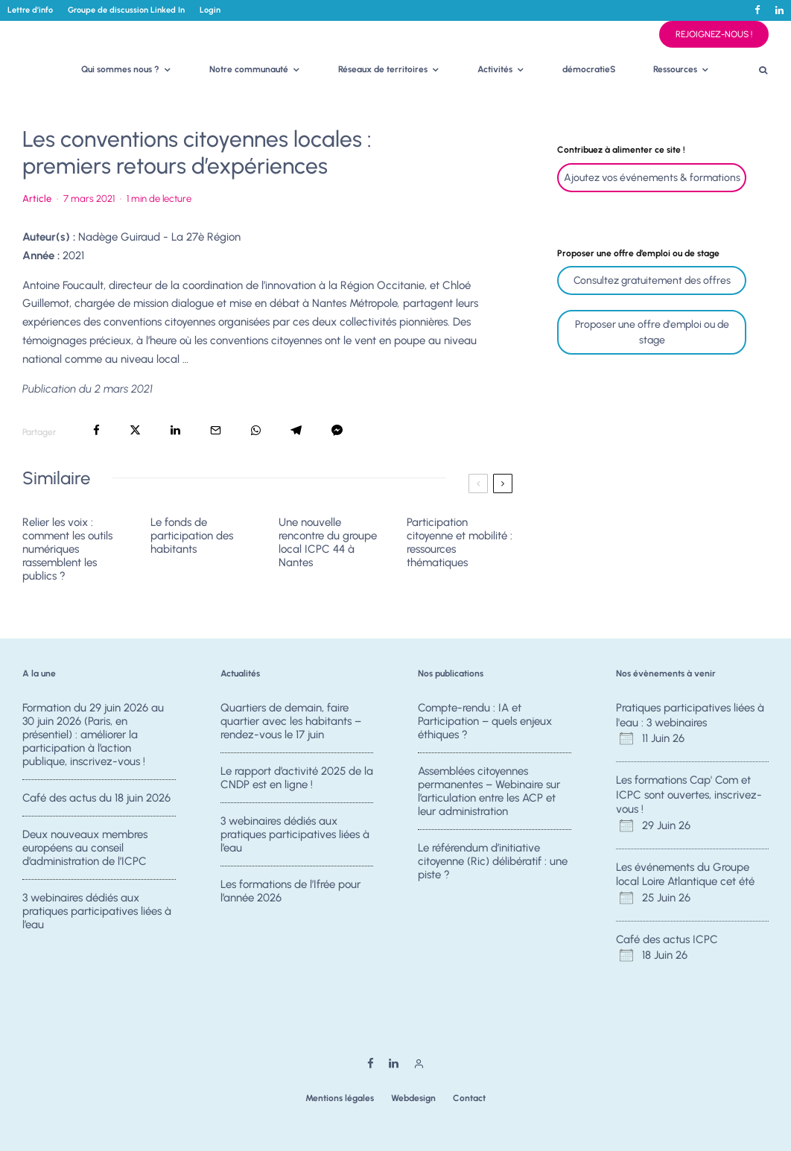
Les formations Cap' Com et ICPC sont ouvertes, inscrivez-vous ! (689, 794)
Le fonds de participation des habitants (191, 536)
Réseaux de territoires (383, 69)
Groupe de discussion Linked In (126, 10)
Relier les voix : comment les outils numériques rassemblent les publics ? (67, 549)
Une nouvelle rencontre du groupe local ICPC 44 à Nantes (328, 542)
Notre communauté (248, 69)
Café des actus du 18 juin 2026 (96, 798)
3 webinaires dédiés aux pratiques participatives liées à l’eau (96, 919)
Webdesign (413, 1098)
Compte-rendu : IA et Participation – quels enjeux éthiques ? (485, 721)
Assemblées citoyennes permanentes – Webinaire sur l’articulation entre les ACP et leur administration (489, 791)
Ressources (675, 69)
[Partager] (96, 430)
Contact (469, 1098)
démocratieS (589, 69)
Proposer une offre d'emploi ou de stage (652, 332)
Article (36, 198)
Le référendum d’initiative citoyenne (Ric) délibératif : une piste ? (493, 863)
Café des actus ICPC (667, 939)
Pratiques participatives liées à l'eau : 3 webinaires (690, 715)
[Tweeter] (135, 430)
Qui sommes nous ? (120, 69)
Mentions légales (339, 1098)
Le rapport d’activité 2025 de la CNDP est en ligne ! (296, 777)
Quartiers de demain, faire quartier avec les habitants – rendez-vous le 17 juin (290, 721)
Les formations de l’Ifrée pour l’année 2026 (290, 899)
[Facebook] (757, 10)
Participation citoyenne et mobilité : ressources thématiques (459, 542)
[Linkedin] (779, 10)
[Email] (215, 430)
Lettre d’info (30, 10)
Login (210, 10)
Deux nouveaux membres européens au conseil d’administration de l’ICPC (84, 850)
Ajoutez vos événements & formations (652, 177)
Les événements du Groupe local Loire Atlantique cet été (685, 874)
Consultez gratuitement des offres (652, 280)
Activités (494, 69)
